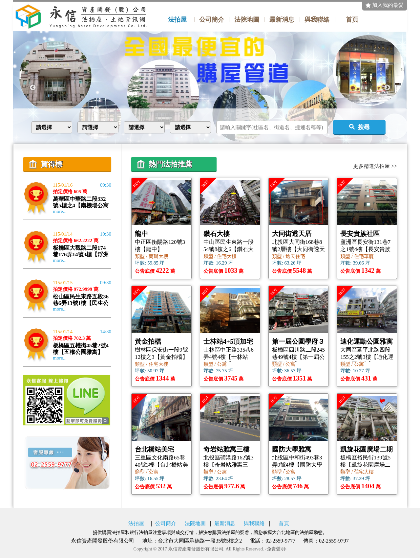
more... (60, 211)
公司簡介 (211, 19)
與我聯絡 (316, 19)
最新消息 (281, 19)
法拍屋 (177, 19)
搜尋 (364, 127)
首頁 (352, 19)
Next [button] (387, 87)
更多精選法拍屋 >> (375, 166)
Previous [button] (33, 87)
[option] (210, 87)
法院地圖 (246, 19)
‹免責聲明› (275, 549)
